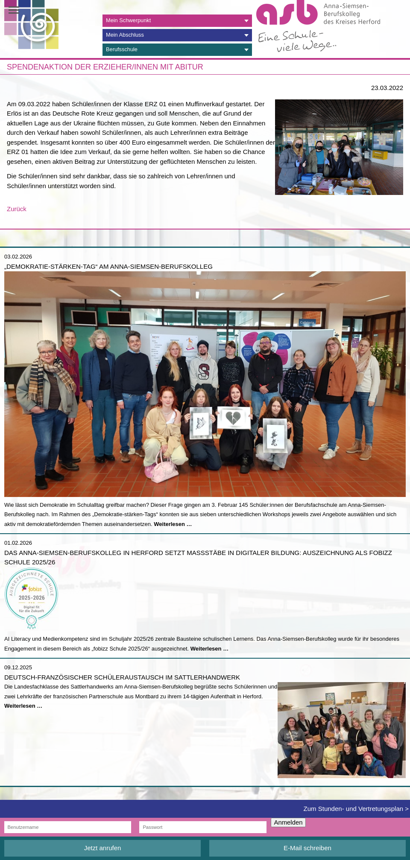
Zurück (16, 208)
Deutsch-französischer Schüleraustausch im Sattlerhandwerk (122, 677)
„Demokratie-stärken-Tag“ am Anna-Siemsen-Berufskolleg (108, 266)
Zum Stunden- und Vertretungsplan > (356, 808)
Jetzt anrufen (102, 847)
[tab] (177, 21)
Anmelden (288, 822)
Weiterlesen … (173, 524)
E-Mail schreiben (307, 847)
